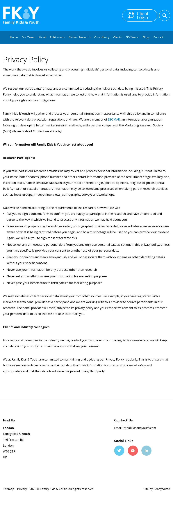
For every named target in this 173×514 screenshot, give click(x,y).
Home (14, 37)
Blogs (146, 37)
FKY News (132, 37)
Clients (117, 37)
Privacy (22, 489)
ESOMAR (114, 119)
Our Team (28, 37)
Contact (158, 37)
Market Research (79, 37)
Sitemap (8, 489)
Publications (57, 37)
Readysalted (162, 489)
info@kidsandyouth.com (139, 428)
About (42, 37)
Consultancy (101, 37)
